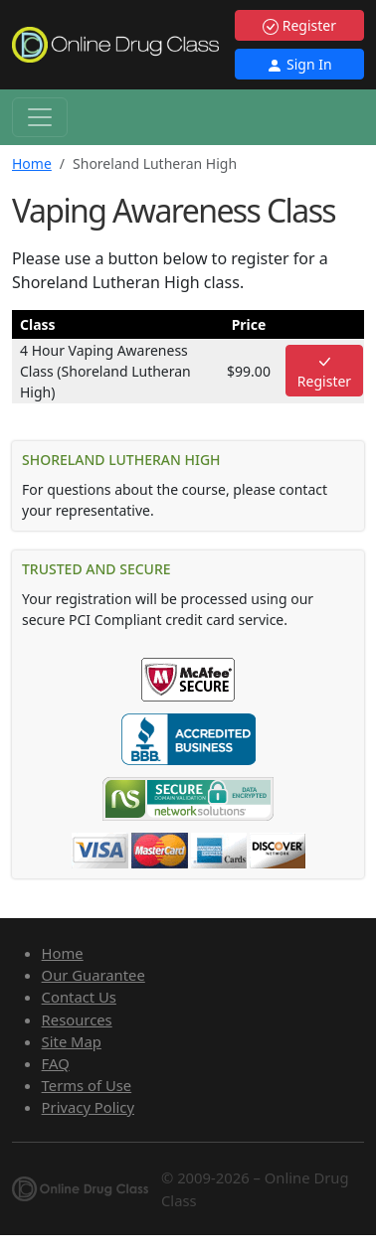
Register (299, 25)
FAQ (56, 1063)
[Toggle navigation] (40, 117)
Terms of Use (87, 1085)
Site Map (71, 1041)
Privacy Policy (88, 1107)
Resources (77, 1019)
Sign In (299, 64)
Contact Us (79, 997)
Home (32, 163)
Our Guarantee (93, 975)
